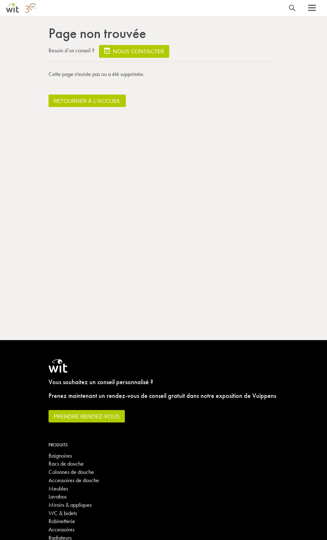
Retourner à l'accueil (87, 100)
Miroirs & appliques (70, 504)
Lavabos (57, 496)
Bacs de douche (66, 463)
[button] (312, 8)
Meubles (58, 488)
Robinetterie (62, 521)
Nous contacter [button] (134, 51)
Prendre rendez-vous (87, 416)
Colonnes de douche (71, 471)
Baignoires (60, 455)
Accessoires (61, 529)
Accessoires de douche (74, 480)
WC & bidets (63, 513)
